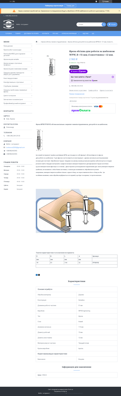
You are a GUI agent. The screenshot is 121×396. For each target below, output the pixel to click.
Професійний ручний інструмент (15, 103)
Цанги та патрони (10, 95)
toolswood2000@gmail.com (15, 147)
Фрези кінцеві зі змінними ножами (15, 69)
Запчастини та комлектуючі (13, 99)
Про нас (55, 33)
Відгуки (85, 33)
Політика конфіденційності (75, 393)
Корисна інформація (69, 33)
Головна (8, 33)
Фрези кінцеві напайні (11, 59)
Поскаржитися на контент (58, 393)
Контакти (45, 33)
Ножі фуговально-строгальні (14, 82)
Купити (75, 67)
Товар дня (70, 6)
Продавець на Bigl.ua (60, 391)
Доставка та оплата (31, 33)
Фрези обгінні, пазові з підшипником (53, 42)
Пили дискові (8, 46)
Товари (17, 33)
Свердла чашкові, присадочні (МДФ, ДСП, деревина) (14, 73)
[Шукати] (104, 24)
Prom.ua (70, 389)
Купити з (79, 71)
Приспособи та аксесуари (12, 50)
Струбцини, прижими (11, 86)
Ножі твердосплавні (10, 78)
